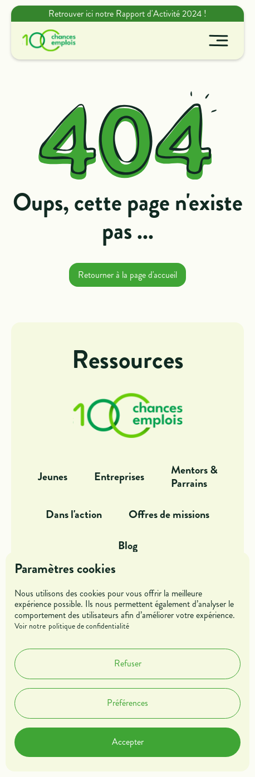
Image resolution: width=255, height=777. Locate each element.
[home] (46, 41)
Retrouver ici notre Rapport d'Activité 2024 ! (127, 13)
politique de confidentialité (88, 626)
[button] (218, 40)
